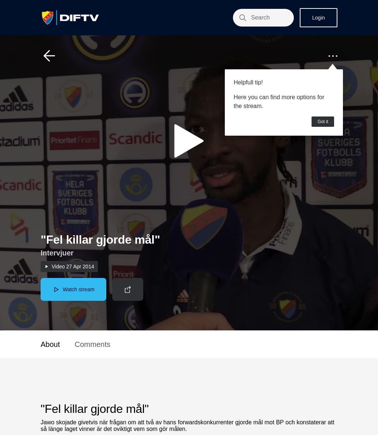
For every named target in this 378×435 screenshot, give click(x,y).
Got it (322, 121)
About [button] (50, 344)
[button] (49, 56)
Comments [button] (92, 344)
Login (318, 18)
